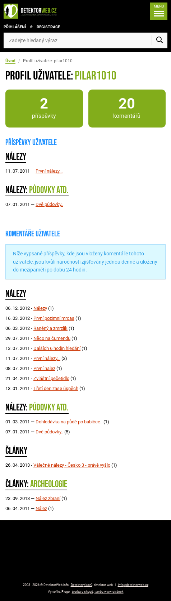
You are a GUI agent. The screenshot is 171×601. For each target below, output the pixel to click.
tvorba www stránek (109, 591)
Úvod (10, 60)
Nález (41, 508)
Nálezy (40, 308)
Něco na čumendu (51, 338)
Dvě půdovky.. (49, 204)
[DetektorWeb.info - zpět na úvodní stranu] (32, 11)
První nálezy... (49, 171)
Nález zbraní (48, 498)
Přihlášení (15, 27)
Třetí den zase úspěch (55, 388)
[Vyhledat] (159, 40)
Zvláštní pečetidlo (51, 378)
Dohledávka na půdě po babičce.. (69, 421)
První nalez (44, 368)
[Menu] (158, 11)
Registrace (48, 27)
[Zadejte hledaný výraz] (85, 40)
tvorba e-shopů (82, 591)
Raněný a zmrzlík (50, 328)
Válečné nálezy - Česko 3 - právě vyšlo (71, 465)
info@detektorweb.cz (133, 585)
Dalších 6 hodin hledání (56, 348)
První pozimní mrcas (53, 318)
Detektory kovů (81, 585)
